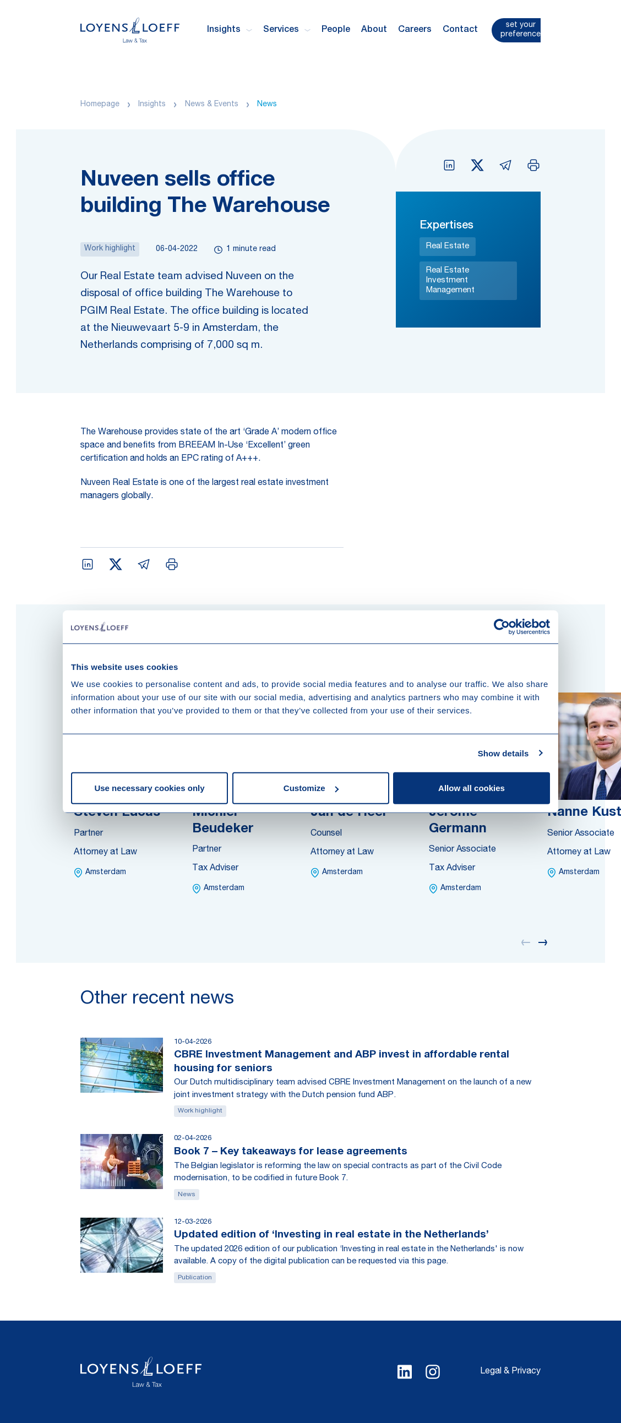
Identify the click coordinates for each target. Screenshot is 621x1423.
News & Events (211, 104)
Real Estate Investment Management (450, 280)
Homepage (99, 104)
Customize (311, 788)
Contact (460, 30)
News (267, 104)
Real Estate (447, 246)
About (374, 30)
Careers (415, 30)
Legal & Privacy (510, 1371)
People (336, 30)
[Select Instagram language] (433, 1372)
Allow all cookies (471, 788)
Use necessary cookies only (149, 788)
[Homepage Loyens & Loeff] (129, 30)
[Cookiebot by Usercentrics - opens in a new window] (502, 626)
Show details (503, 752)
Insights (152, 104)
